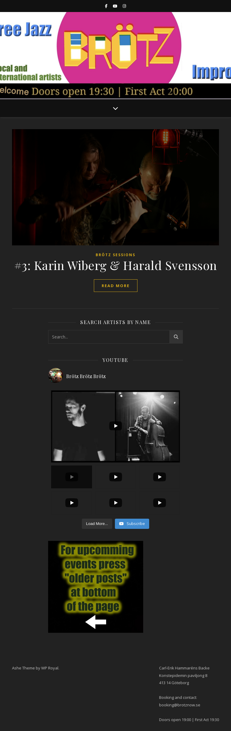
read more (116, 285)
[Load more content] (97, 524)
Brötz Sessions (115, 254)
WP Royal (49, 668)
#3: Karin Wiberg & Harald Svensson (115, 265)
